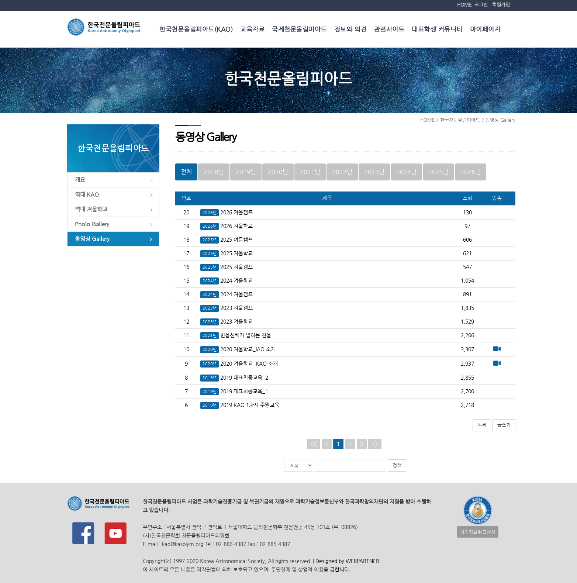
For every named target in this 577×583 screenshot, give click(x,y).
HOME (464, 4)
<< (313, 443)
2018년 (214, 171)
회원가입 (501, 4)
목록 (481, 425)
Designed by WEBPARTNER (346, 561)
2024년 (406, 171)
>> (375, 443)
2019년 (246, 171)
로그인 (481, 4)
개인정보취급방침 (477, 532)
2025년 (438, 171)
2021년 (310, 171)
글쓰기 (504, 425)
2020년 (278, 171)
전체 (186, 171)
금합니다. (340, 569)
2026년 (470, 171)
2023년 (374, 171)
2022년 (342, 171)
